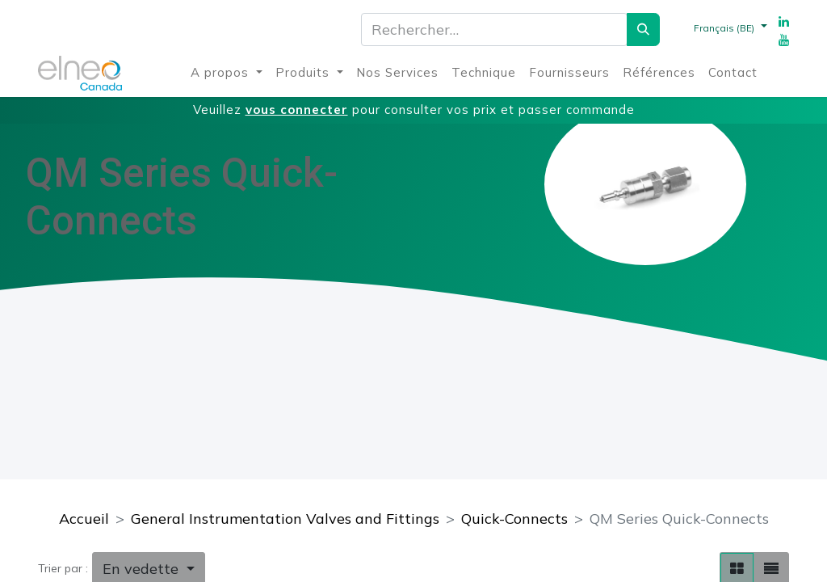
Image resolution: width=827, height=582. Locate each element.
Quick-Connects (514, 518)
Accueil (84, 518)
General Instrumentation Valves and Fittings (285, 518)
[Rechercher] (643, 29)
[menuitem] (226, 73)
